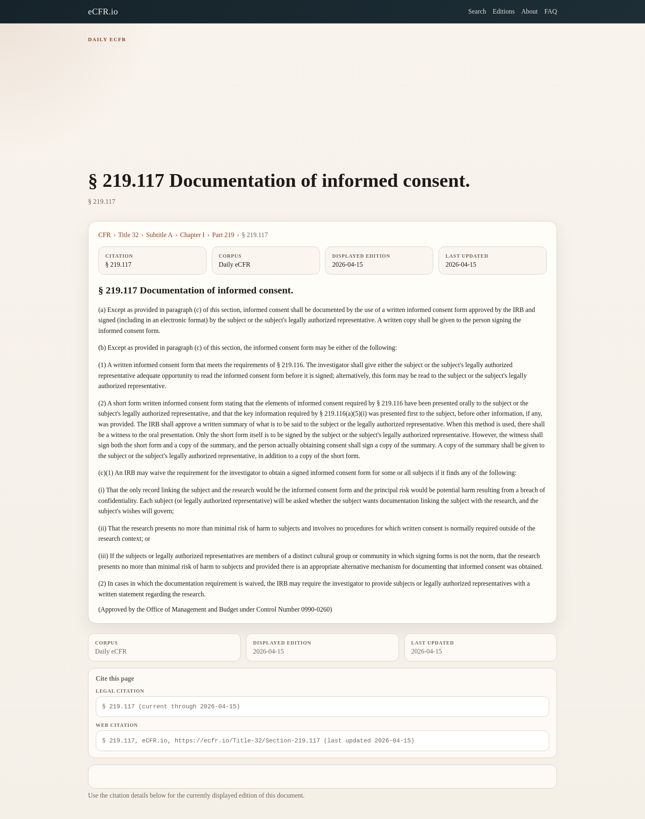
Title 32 (128, 234)
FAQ (550, 11)
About (529, 11)
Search (477, 11)
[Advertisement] (322, 108)
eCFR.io (103, 11)
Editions (504, 11)
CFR (104, 234)
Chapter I (192, 234)
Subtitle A (159, 234)
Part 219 (223, 234)
